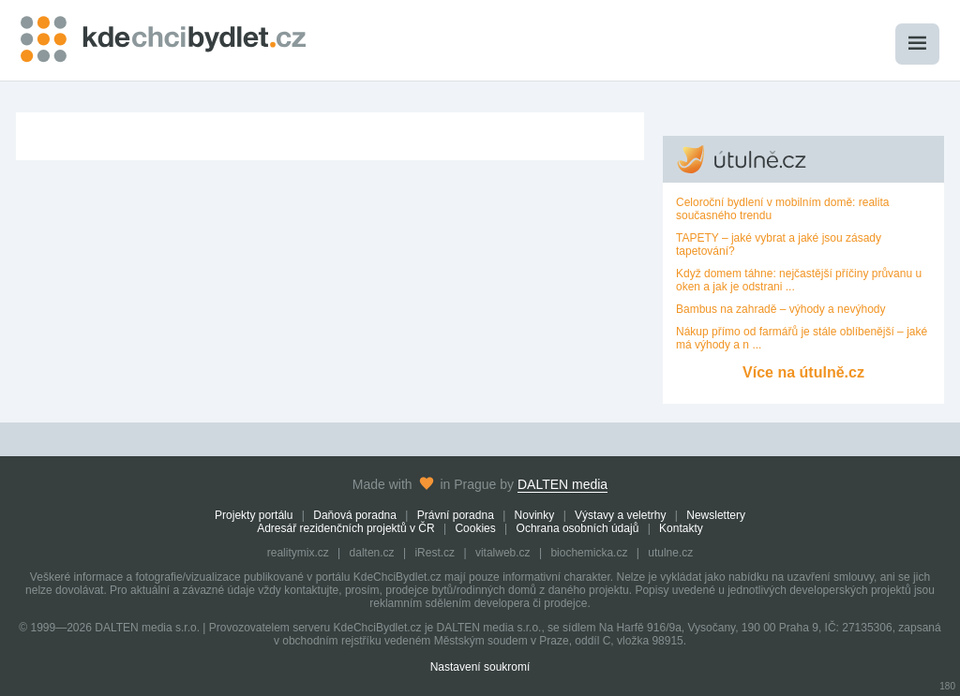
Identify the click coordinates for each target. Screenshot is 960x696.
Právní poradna (455, 515)
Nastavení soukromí (480, 667)
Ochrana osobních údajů (578, 528)
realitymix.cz (298, 552)
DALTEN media (563, 484)
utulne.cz (670, 552)
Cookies (475, 528)
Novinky (535, 515)
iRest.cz (434, 552)
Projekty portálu (253, 515)
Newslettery (715, 515)
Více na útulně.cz (803, 372)
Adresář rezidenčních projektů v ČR (345, 528)
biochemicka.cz (588, 552)
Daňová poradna (355, 515)
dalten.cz (372, 552)
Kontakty (681, 528)
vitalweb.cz (503, 552)
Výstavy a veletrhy (620, 515)
